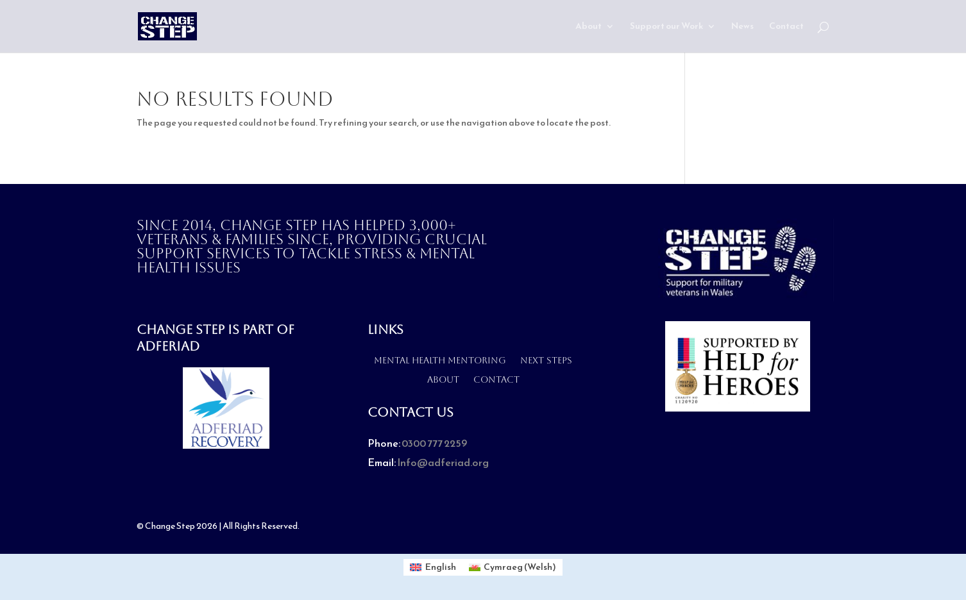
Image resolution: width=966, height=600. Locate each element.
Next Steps (546, 360)
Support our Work (666, 27)
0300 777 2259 (434, 443)
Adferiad (168, 346)
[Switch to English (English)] (432, 567)
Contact (786, 27)
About (588, 27)
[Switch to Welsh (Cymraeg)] (512, 567)
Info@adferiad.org (443, 462)
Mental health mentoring (440, 360)
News (742, 27)
